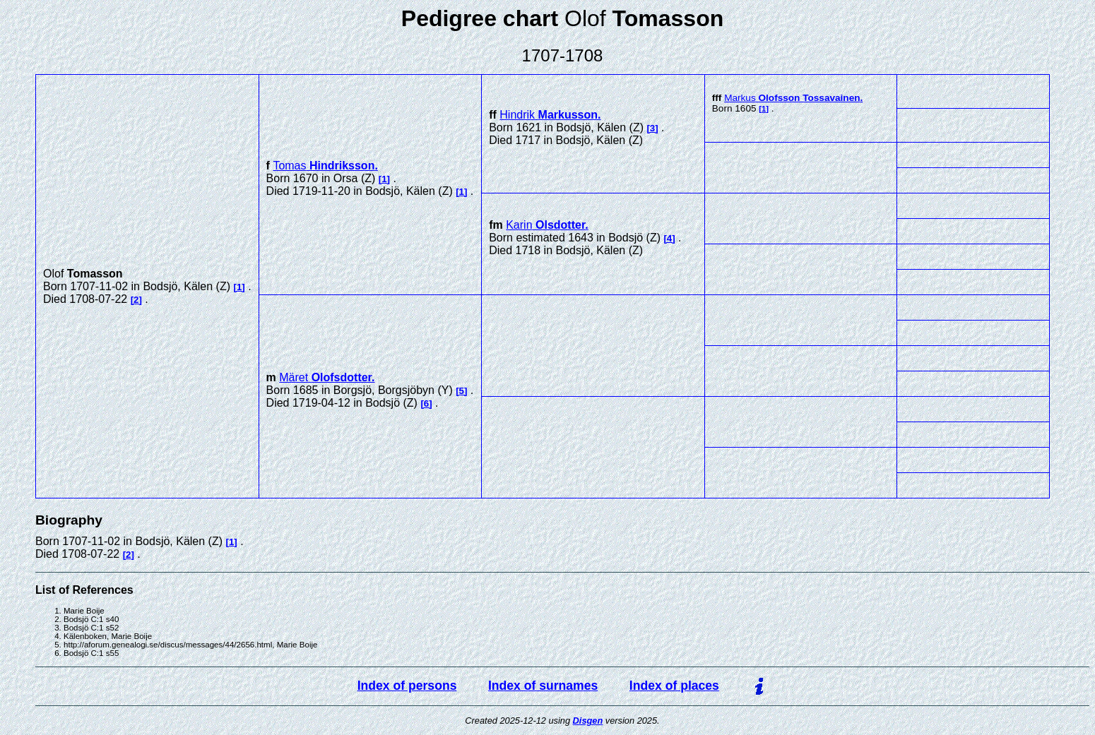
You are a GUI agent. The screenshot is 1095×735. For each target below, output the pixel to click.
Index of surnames (543, 686)
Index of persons (407, 686)
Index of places (674, 686)
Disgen (588, 720)
